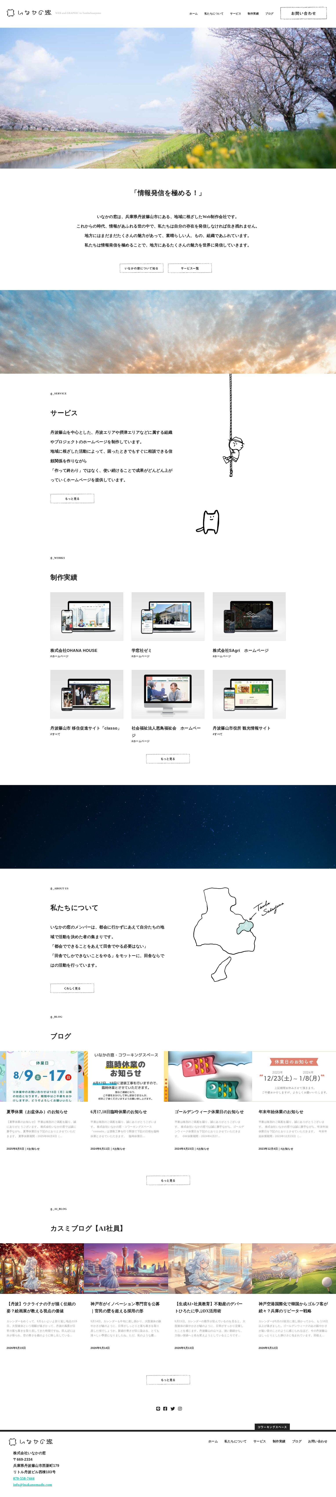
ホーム (193, 13)
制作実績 (253, 13)
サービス (235, 13)
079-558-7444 (24, 1478)
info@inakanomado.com (32, 1485)
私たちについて (214, 13)
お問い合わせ (317, 1441)
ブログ (269, 13)
